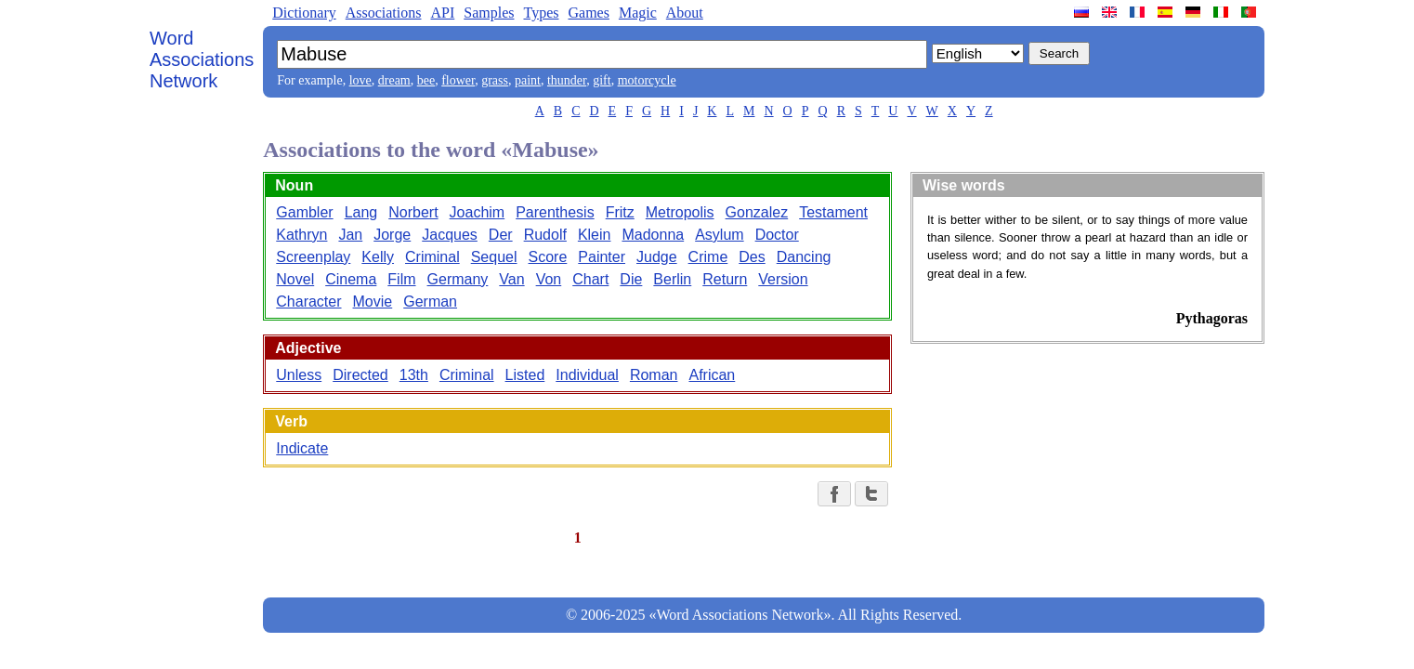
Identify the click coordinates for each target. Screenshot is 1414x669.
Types (540, 12)
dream (394, 80)
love (360, 80)
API (442, 12)
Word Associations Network (202, 59)
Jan (350, 235)
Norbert (413, 212)
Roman (654, 375)
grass (494, 80)
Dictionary (303, 12)
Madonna (653, 235)
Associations (384, 12)
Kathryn (301, 235)
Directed (360, 375)
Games (588, 12)
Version (782, 279)
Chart (590, 279)
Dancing (804, 257)
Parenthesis (555, 212)
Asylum (719, 235)
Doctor (777, 235)
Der (501, 235)
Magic (638, 12)
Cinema (350, 279)
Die (631, 279)
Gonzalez (757, 212)
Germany (458, 279)
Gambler (304, 212)
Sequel (494, 257)
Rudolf (545, 235)
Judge (656, 257)
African (711, 375)
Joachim (477, 212)
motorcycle (647, 80)
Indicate (302, 448)
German (430, 301)
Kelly (377, 257)
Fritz (620, 212)
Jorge (392, 235)
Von (549, 279)
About (684, 12)
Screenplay (313, 257)
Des (752, 257)
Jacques (450, 235)
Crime (708, 257)
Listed (525, 375)
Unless (298, 375)
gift (601, 80)
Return (724, 279)
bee (426, 80)
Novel (295, 279)
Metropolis (680, 212)
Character (308, 301)
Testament (833, 212)
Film (401, 279)
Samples (489, 12)
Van (511, 279)
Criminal (432, 257)
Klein (594, 235)
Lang (361, 212)
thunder (566, 80)
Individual (587, 375)
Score (548, 257)
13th (413, 375)
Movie (373, 301)
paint (528, 80)
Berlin (672, 279)
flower (458, 80)
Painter (601, 257)
